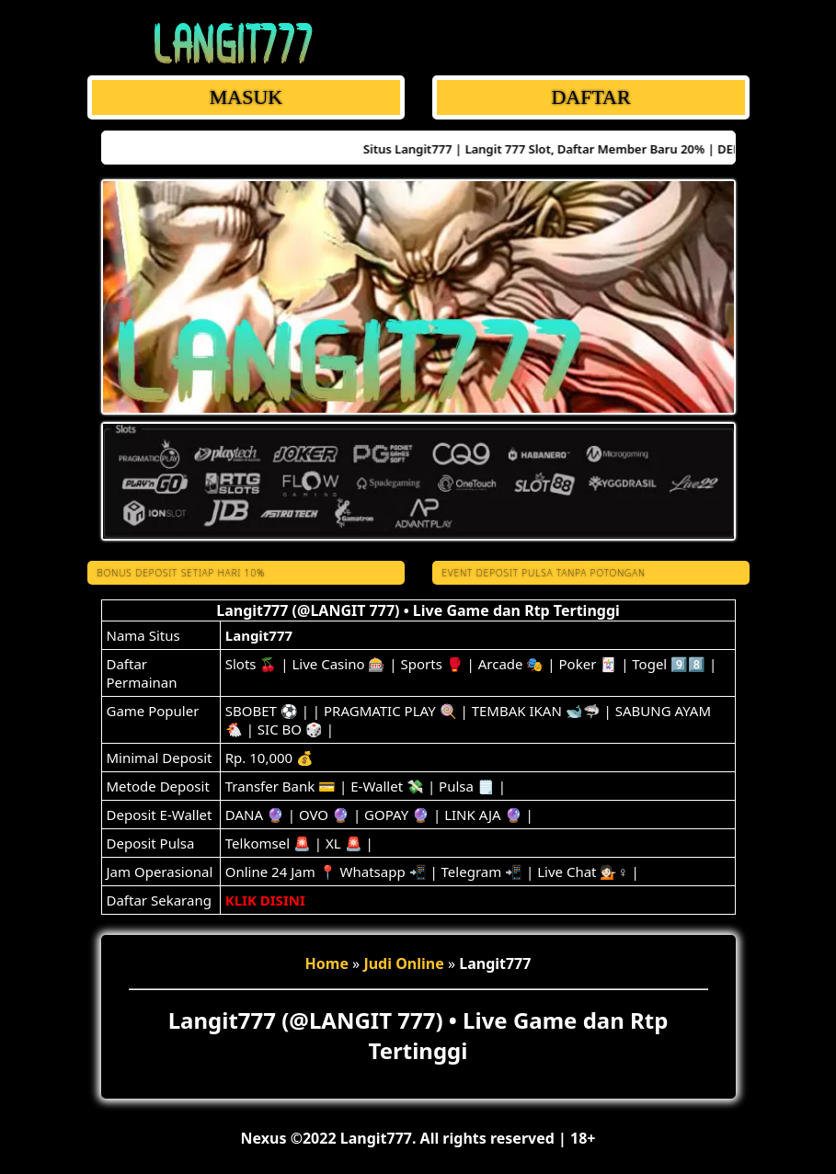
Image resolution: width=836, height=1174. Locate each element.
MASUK (245, 96)
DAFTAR (590, 96)
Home (327, 963)
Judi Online (403, 963)
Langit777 (258, 635)
